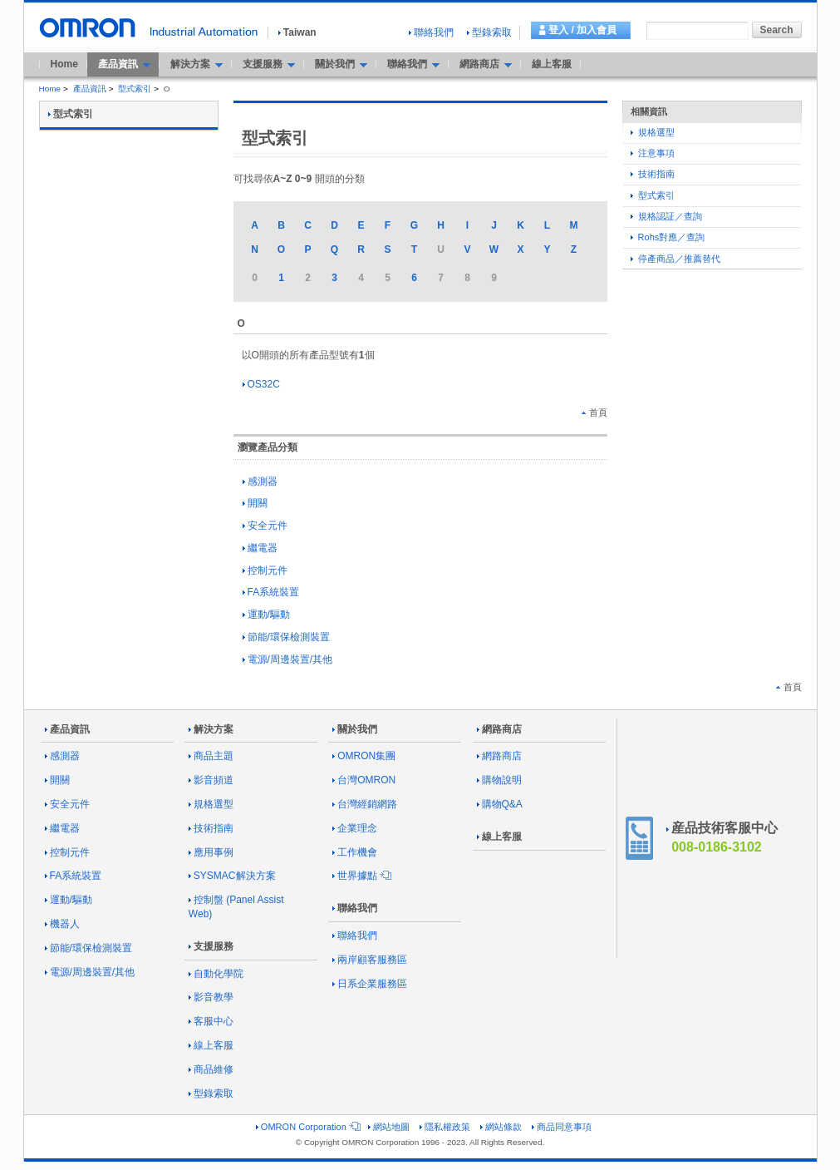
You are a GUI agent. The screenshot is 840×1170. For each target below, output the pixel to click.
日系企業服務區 (369, 984)
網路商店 (499, 729)
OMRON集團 (363, 756)
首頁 (594, 412)
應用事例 (211, 852)
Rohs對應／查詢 (668, 237)
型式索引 (134, 88)
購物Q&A (500, 804)
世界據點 (360, 875)
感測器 (260, 481)
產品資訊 (89, 88)
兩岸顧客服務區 (369, 959)
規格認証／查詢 (666, 216)
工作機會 (354, 852)
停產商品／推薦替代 (675, 259)
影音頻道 (211, 780)
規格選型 (653, 132)
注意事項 (653, 153)
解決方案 (211, 729)
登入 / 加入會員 (582, 30)
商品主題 (211, 756)
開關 (255, 503)
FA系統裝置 (271, 592)
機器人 (62, 924)
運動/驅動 (266, 614)
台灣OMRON (363, 780)
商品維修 (211, 1069)
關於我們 (354, 729)
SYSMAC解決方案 (232, 875)
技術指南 (653, 174)
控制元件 (265, 570)
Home (64, 64)
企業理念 (354, 828)
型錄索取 (489, 32)
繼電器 (260, 548)
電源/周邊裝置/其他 (288, 659)
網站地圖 (389, 1127)
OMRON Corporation (307, 1127)
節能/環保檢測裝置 (286, 637)
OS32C (261, 384)
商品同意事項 (562, 1127)
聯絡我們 (431, 32)
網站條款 (501, 1127)
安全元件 (265, 525)
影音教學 (211, 997)
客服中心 (211, 1021)
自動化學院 (216, 974)
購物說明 (499, 780)
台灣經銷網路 (364, 804)
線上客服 (552, 64)
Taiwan (297, 32)
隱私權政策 (445, 1127)
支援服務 (211, 946)
